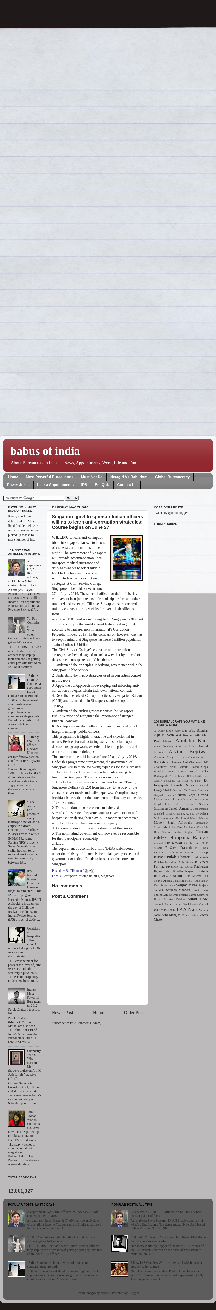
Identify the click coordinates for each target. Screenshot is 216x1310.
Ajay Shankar (198, 730)
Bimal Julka (199, 771)
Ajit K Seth (164, 735)
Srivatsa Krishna (174, 899)
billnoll (105, 1293)
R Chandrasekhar (165, 862)
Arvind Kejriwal (188, 751)
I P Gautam (194, 799)
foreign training (89, 876)
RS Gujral (186, 866)
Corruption (70, 876)
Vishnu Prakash (190, 915)
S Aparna (166, 880)
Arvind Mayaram (168, 757)
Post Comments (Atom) (85, 1023)
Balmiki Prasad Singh (193, 767)
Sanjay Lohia (167, 885)
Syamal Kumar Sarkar (168, 904)
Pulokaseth (200, 857)
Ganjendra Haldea (164, 795)
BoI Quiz (102, 485)
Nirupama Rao (185, 837)
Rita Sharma (193, 876)
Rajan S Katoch (196, 871)
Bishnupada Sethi (165, 776)
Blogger (133, 1293)
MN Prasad (182, 818)
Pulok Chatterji (179, 857)
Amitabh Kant (192, 740)
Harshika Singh (175, 799)
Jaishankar (161, 808)
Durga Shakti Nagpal (168, 790)
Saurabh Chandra (178, 890)
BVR (173, 767)
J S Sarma (186, 804)
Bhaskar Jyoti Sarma (170, 771)
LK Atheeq (187, 813)
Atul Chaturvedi (192, 762)
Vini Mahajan (171, 915)
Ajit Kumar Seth (188, 735)
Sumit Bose (198, 899)
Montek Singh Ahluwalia (173, 822)
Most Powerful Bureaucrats (49, 477)
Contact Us (126, 485)
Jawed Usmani (179, 808)
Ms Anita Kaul (172, 827)
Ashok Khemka (170, 762)
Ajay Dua (181, 730)
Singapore (107, 876)
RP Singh (172, 866)
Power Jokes (18, 485)
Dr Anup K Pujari (189, 780)
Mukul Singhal (183, 832)
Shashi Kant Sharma (166, 894)
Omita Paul (192, 843)
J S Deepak (172, 804)
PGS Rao (201, 847)
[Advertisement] (181, 620)
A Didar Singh (163, 730)
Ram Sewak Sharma (168, 876)
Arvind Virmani (191, 757)
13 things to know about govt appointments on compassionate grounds (57, 1264)
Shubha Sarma (187, 894)
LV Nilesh (202, 813)
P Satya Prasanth (178, 847)
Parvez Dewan (185, 852)
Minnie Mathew (199, 818)
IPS (84, 485)
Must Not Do (92, 477)
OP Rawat (173, 843)
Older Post (134, 1012)
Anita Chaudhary (163, 746)
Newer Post (62, 1012)
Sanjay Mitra (186, 885)
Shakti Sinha (200, 890)
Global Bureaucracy (172, 477)
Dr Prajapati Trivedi (181, 782)
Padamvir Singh (164, 852)
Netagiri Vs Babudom (129, 477)
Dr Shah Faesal (196, 785)
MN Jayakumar (163, 818)
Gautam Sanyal (185, 795)
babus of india (45, 450)
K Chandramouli (199, 808)
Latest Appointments (55, 485)
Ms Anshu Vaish (193, 827)
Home (13, 477)
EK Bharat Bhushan (196, 790)
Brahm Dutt (185, 776)
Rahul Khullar (173, 871)
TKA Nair (187, 909)
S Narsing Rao (181, 880)
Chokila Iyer (200, 776)
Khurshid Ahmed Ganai (167, 813)
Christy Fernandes (164, 780)
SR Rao (195, 880)
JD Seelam (201, 804)
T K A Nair (168, 910)
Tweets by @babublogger (171, 513)
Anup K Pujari (186, 746)
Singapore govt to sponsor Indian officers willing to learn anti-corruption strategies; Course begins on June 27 (97, 522)
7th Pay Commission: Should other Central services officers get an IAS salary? (61, 1239)
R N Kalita (185, 862)
